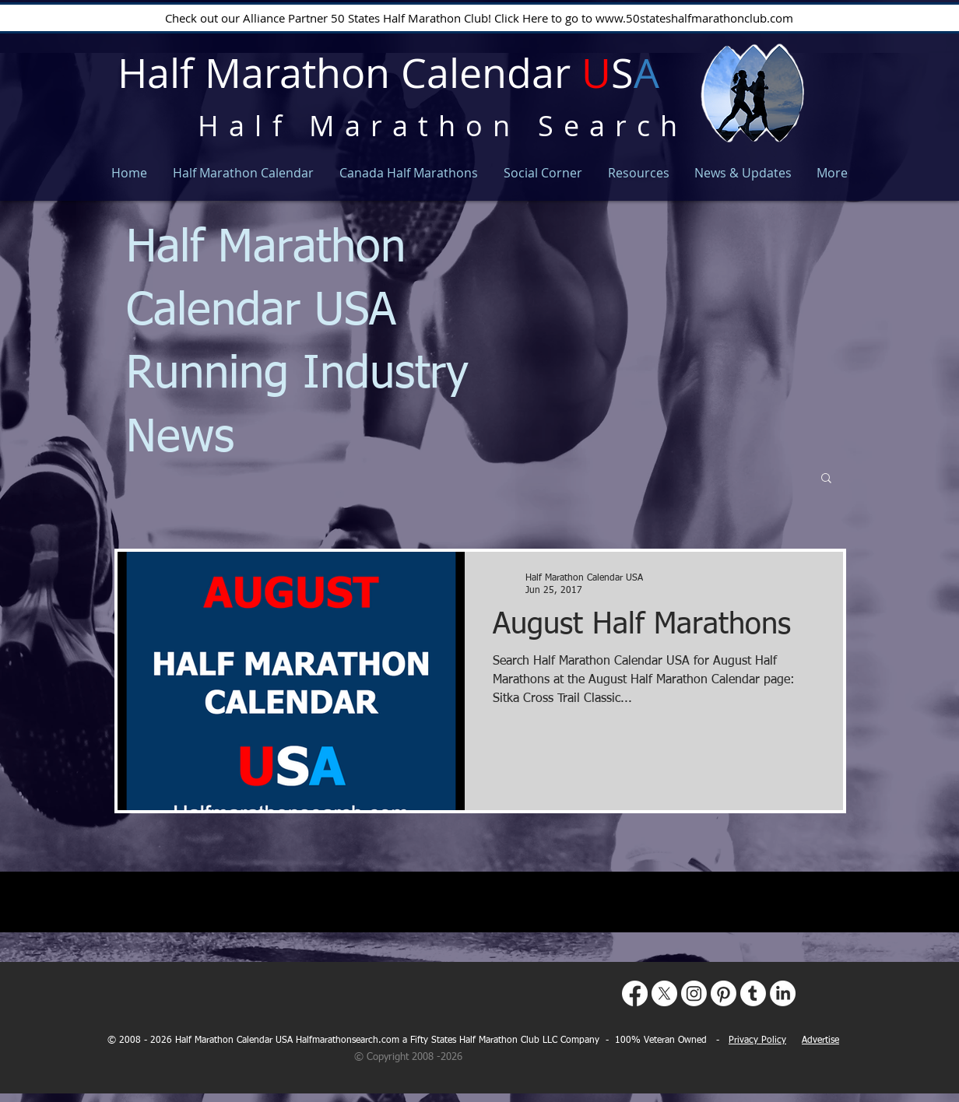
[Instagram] (694, 993)
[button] (826, 479)
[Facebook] (635, 993)
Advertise (820, 1040)
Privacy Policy (757, 1040)
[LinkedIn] (783, 993)
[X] (664, 993)
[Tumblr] (753, 993)
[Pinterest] (723, 993)
